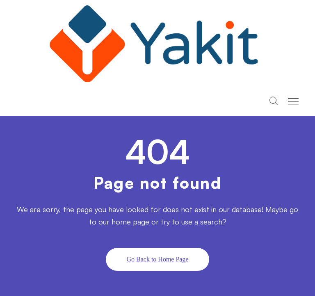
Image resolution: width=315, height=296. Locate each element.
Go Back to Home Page (157, 259)
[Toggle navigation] (294, 101)
